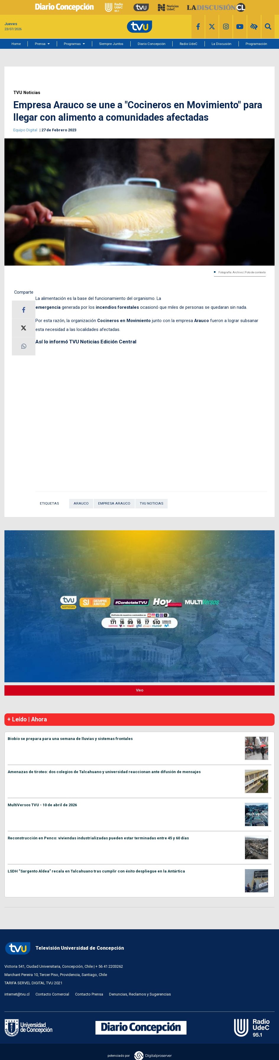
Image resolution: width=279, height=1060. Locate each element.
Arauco (81, 503)
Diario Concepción (152, 44)
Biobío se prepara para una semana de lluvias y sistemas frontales (70, 738)
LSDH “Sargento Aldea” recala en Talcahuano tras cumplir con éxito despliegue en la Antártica (96, 871)
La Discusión (221, 44)
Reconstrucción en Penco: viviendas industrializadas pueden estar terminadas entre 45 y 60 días (98, 838)
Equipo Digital (25, 130)
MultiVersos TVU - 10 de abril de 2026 (42, 805)
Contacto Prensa (89, 994)
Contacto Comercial (52, 994)
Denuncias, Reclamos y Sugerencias (140, 994)
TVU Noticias (26, 92)
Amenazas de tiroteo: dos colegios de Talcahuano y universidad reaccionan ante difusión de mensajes (104, 772)
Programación (256, 44)
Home (16, 44)
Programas (72, 44)
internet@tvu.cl (17, 994)
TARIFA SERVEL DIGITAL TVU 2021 (33, 983)
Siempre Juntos (111, 44)
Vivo (139, 690)
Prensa (40, 44)
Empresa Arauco (114, 503)
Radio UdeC (188, 44)
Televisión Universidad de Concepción (64, 948)
